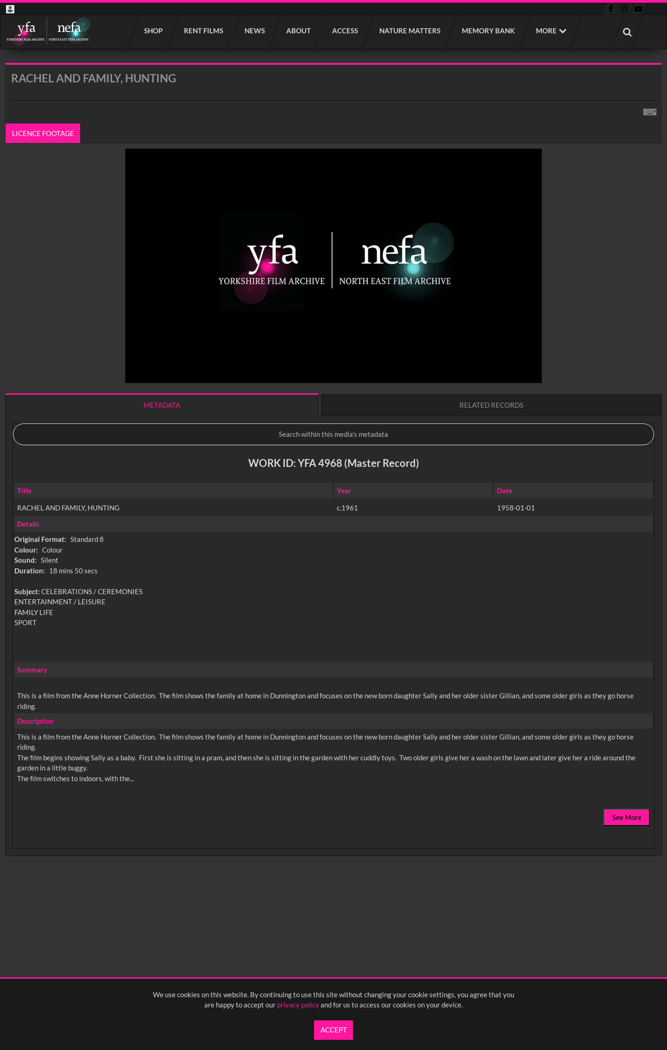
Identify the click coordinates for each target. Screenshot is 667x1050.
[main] (333, 484)
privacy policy (298, 1004)
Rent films (204, 30)
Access (346, 30)
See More (627, 817)
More (546, 30)
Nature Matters (410, 30)
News (255, 30)
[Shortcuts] (649, 110)
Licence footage (43, 133)
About (299, 30)
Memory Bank (488, 30)
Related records (491, 405)
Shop (154, 30)
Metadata (162, 405)
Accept (334, 1029)
